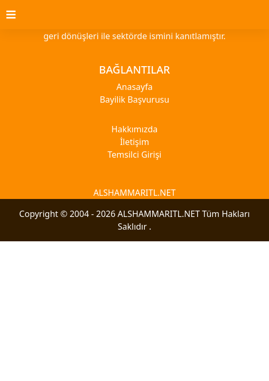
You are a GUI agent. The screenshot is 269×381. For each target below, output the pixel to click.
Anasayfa (134, 87)
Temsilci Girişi (135, 154)
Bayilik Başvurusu (135, 99)
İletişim (134, 142)
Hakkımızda (134, 129)
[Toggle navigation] (17, 15)
